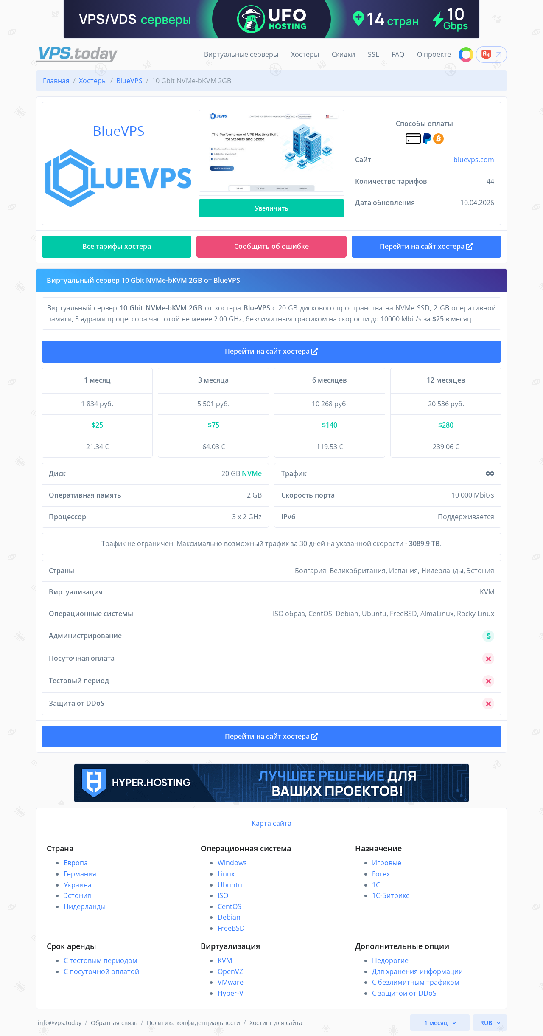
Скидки (343, 54)
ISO (223, 895)
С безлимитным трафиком (415, 982)
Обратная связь (114, 1023)
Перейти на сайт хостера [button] (426, 246)
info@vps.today (59, 1023)
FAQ (398, 54)
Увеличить (271, 208)
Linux (226, 873)
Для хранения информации (417, 971)
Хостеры (305, 54)
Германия (80, 873)
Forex (381, 873)
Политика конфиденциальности (193, 1023)
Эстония (77, 895)
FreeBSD (231, 928)
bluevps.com (473, 159)
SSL (373, 54)
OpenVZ (230, 971)
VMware (231, 982)
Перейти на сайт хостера (271, 351)
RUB (487, 1023)
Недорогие (390, 960)
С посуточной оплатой (101, 971)
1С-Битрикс (390, 895)
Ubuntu (230, 885)
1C (376, 885)
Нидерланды (85, 906)
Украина (78, 885)
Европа (76, 862)
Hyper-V (231, 993)
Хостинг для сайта (275, 1023)
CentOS (229, 906)
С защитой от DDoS (404, 993)
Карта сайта (271, 823)
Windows (232, 862)
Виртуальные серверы (241, 54)
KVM (225, 960)
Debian (229, 917)
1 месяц (436, 1023)
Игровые (386, 862)
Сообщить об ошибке (271, 246)
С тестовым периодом (100, 960)
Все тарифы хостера (116, 246)
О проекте (434, 54)
